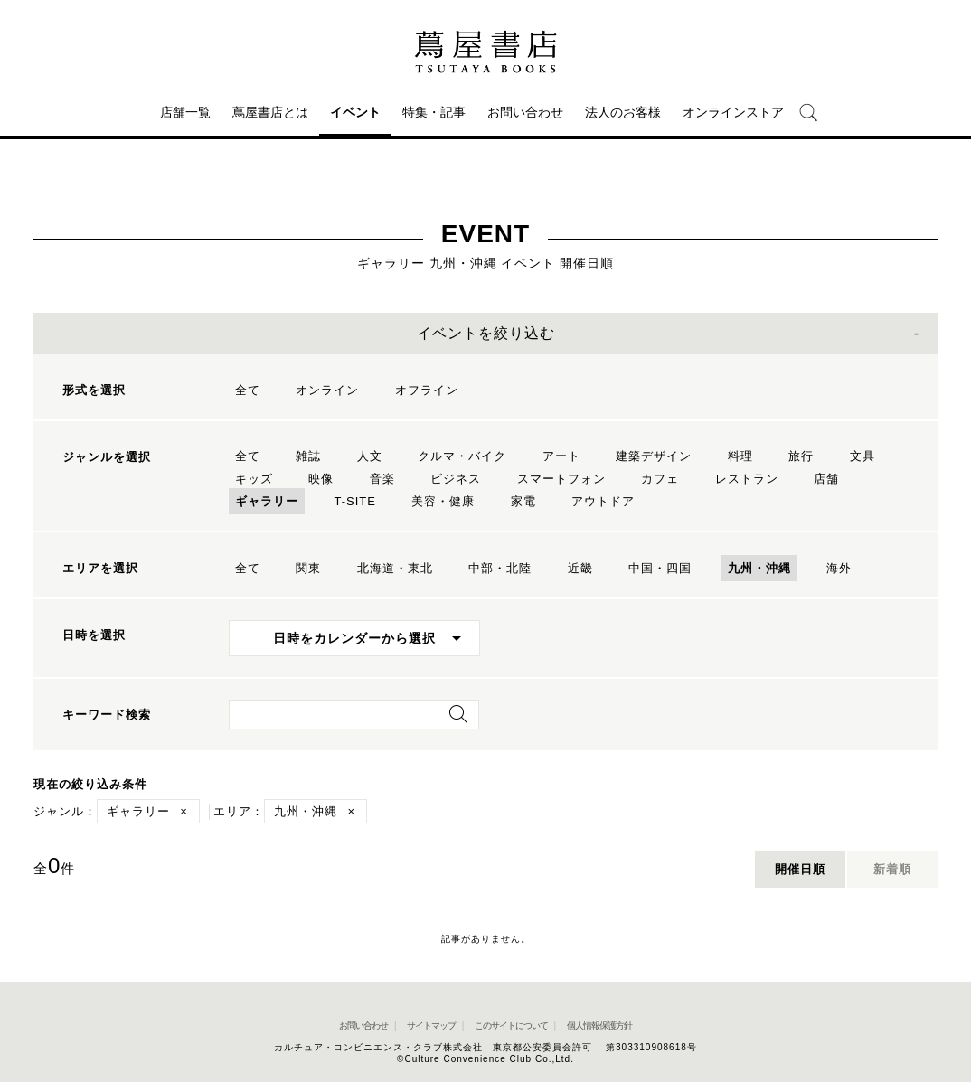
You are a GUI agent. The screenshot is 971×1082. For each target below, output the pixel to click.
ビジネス (455, 478)
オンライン (327, 390)
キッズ (254, 478)
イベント (355, 112)
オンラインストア (733, 112)
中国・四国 (660, 568)
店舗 (826, 478)
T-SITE (354, 501)
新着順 (892, 869)
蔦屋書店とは (270, 112)
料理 (740, 456)
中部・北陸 (500, 568)
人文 (369, 456)
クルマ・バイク (462, 456)
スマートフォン (561, 478)
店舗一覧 (185, 112)
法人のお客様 (623, 112)
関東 (308, 568)
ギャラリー (266, 501)
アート (561, 456)
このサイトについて (511, 1025)
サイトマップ (431, 1025)
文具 (862, 456)
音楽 (382, 478)
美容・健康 (443, 501)
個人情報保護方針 (599, 1025)
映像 (321, 478)
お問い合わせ (525, 112)
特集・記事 (434, 112)
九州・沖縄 (759, 568)
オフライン (426, 390)
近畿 (580, 568)
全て (247, 390)
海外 (839, 568)
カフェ (660, 478)
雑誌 (308, 456)
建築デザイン (654, 456)
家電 (523, 501)
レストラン (746, 478)
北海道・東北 (395, 568)
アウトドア (603, 501)
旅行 (801, 456)
